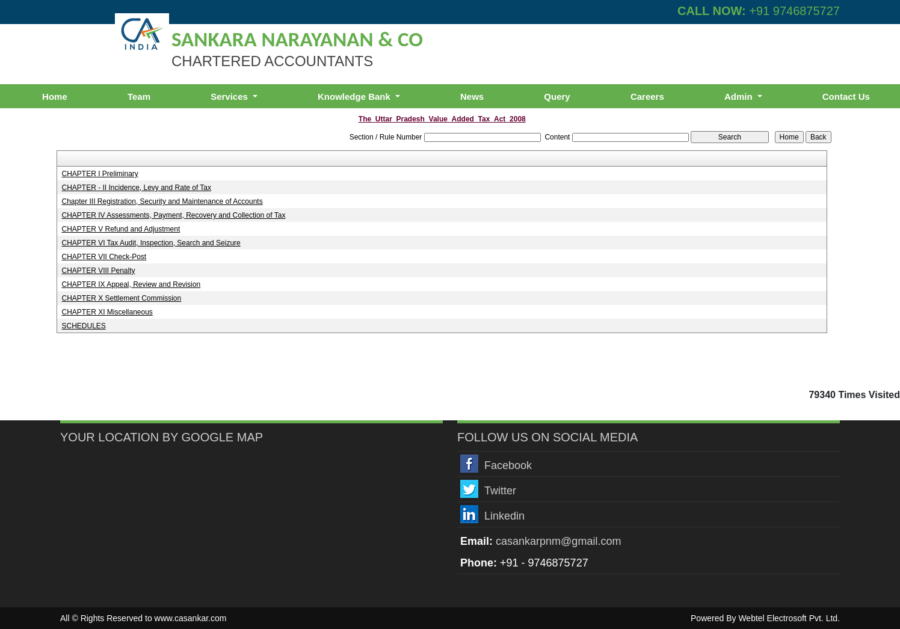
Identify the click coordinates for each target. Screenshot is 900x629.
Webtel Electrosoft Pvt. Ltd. (789, 618)
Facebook (508, 465)
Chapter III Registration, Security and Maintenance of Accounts (161, 201)
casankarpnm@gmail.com (558, 541)
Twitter (500, 491)
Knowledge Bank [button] (355, 96)
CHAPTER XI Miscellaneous (106, 312)
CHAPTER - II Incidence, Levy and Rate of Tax (136, 187)
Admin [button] (739, 96)
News (472, 96)
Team (139, 96)
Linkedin (504, 516)
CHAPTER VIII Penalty (98, 270)
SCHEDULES (83, 326)
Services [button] (230, 96)
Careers (647, 96)
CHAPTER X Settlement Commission (121, 298)
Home (54, 96)
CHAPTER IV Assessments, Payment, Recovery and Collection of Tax (173, 215)
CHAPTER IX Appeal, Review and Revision (130, 284)
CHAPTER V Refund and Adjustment (120, 229)
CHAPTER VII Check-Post (103, 257)
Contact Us (846, 96)
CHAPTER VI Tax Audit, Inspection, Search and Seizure (150, 243)
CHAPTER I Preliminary (99, 174)
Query (557, 96)
